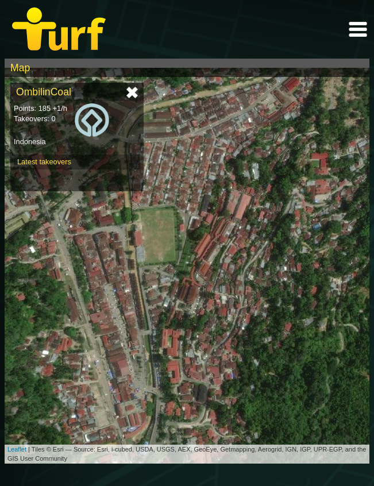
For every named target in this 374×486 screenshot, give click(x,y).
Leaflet (16, 449)
